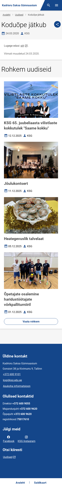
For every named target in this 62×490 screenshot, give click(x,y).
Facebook (8, 439)
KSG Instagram (26, 439)
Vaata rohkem (31, 321)
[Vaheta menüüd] (57, 5)
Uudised (19, 14)
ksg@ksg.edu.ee (12, 380)
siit (24, 45)
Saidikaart (40, 482)
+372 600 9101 (12, 374)
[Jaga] (57, 24)
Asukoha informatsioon (16, 386)
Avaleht (6, 14)
